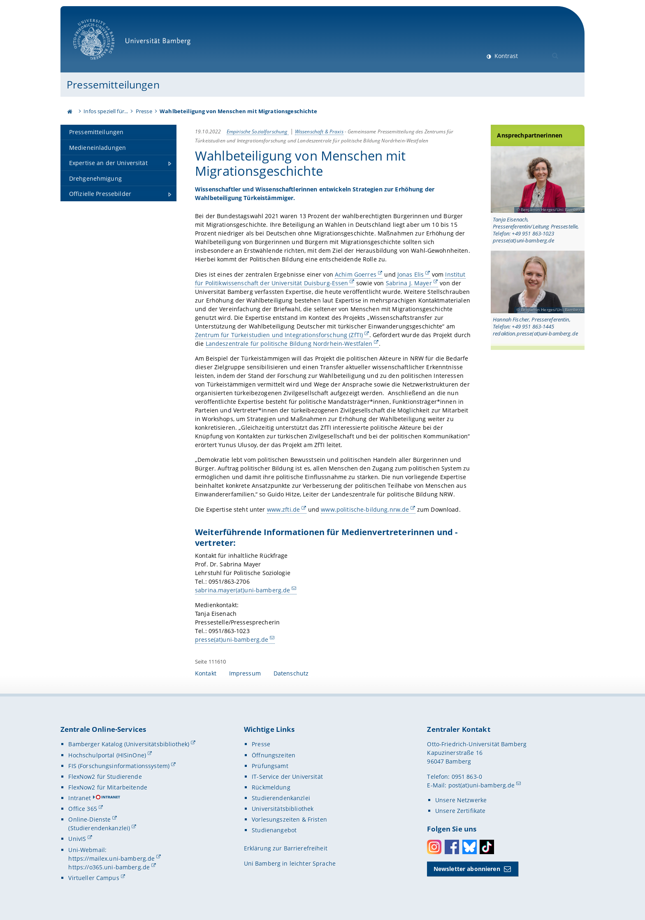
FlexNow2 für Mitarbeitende (107, 787)
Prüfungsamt (270, 766)
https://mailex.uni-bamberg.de (111, 858)
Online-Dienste (89, 819)
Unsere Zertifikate (460, 811)
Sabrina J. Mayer (408, 282)
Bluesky (469, 847)
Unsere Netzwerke (461, 800)
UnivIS (77, 839)
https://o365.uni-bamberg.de (109, 867)
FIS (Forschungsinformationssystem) (118, 766)
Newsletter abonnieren (467, 869)
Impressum (245, 673)
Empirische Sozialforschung (258, 131)
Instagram (434, 847)
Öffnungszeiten (273, 755)
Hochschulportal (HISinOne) (107, 755)
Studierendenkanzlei (281, 798)
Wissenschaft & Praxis (319, 131)
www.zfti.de (283, 509)
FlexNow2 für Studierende (105, 776)
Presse (144, 111)
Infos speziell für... (106, 111)
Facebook (452, 847)
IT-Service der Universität (287, 776)
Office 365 (82, 809)
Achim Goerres (355, 274)
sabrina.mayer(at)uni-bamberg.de (242, 590)
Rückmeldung (271, 787)
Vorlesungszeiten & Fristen (289, 819)
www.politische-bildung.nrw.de (365, 509)
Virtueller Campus (93, 878)
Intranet (79, 798)
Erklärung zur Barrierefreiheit (285, 848)
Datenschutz (291, 673)
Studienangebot (274, 830)
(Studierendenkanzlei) (99, 828)
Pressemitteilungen (113, 84)
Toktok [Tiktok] (487, 847)
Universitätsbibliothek (282, 809)
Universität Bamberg (134, 43)
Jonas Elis (410, 274)
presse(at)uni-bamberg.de (231, 639)
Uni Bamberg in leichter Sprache (290, 863)
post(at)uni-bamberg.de (481, 785)
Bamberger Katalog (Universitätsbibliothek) (128, 744)
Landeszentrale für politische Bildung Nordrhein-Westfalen (288, 343)
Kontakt (205, 673)
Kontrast (505, 56)
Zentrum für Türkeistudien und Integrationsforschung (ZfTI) (279, 334)
